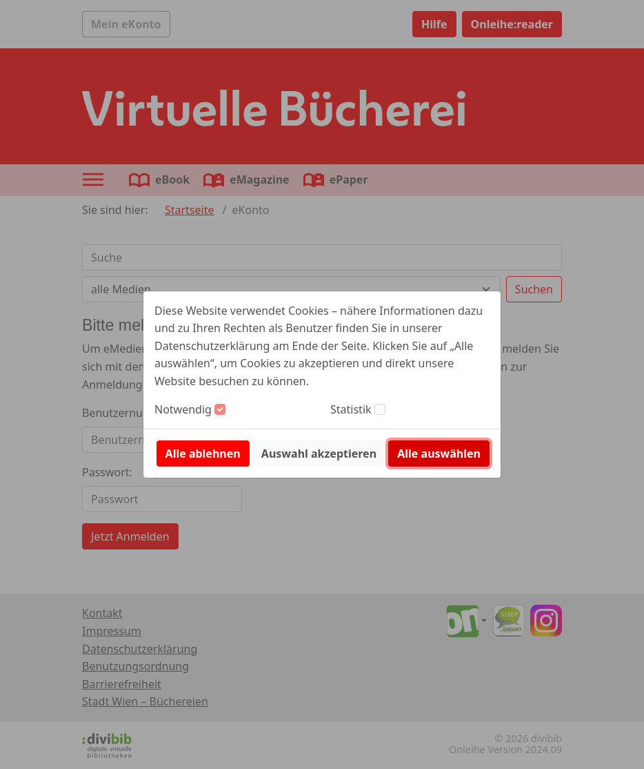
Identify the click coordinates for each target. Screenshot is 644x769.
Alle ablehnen (203, 453)
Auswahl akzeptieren (318, 453)
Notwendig (183, 409)
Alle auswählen (439, 453)
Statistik (351, 409)
